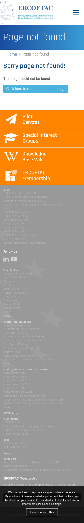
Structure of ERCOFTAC (16, 220)
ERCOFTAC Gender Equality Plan (21, 235)
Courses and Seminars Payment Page (24, 396)
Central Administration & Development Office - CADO (32, 462)
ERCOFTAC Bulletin (13, 422)
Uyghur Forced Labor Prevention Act (24, 243)
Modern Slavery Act (14, 239)
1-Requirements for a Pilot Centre (22, 273)
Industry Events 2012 (14, 388)
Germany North (12, 304)
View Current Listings (15, 443)
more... (7, 316)
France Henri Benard (15, 293)
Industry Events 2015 (14, 380)
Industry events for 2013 (16, 384)
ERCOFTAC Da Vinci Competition (21, 193)
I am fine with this (42, 512)
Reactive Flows (11, 352)
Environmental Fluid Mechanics (21, 329)
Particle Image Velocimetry (18, 355)
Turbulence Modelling (15, 344)
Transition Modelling (15, 332)
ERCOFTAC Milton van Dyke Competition (25, 197)
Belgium (8, 281)
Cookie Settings (51, 504)
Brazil (6, 285)
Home (12, 54)
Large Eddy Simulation (16, 325)
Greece (7, 312)
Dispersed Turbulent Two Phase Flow (24, 336)
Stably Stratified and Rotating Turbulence (27, 340)
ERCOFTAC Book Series (15, 434)
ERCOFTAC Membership (16, 212)
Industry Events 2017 (14, 373)
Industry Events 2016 (14, 376)
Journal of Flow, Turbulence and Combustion (29, 426)
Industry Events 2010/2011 (17, 392)
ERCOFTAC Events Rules (16, 231)
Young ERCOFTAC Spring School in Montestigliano (32, 204)
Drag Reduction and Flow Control (22, 348)
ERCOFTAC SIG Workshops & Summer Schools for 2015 (33, 399)
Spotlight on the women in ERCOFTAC (24, 201)
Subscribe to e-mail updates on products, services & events (36, 469)
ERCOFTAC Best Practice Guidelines (22, 430)
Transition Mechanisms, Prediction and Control (30, 359)
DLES (6, 208)
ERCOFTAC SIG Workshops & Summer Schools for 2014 (33, 403)
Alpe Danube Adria (14, 277)
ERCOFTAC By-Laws (13, 223)
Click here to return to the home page (35, 89)
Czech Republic (12, 289)
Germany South (12, 308)
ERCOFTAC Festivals (13, 227)
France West (10, 300)
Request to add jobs (14, 447)
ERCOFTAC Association (15, 216)
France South (11, 296)
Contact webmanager (15, 466)
